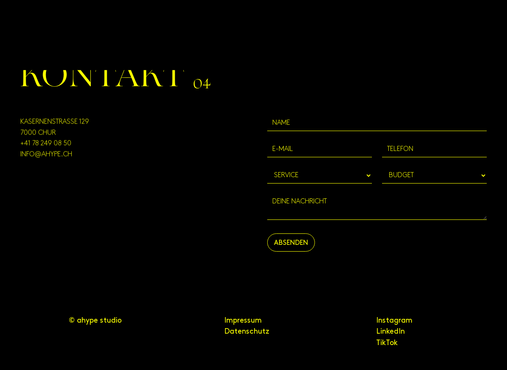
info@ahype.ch (46, 156)
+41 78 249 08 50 (45, 146)
